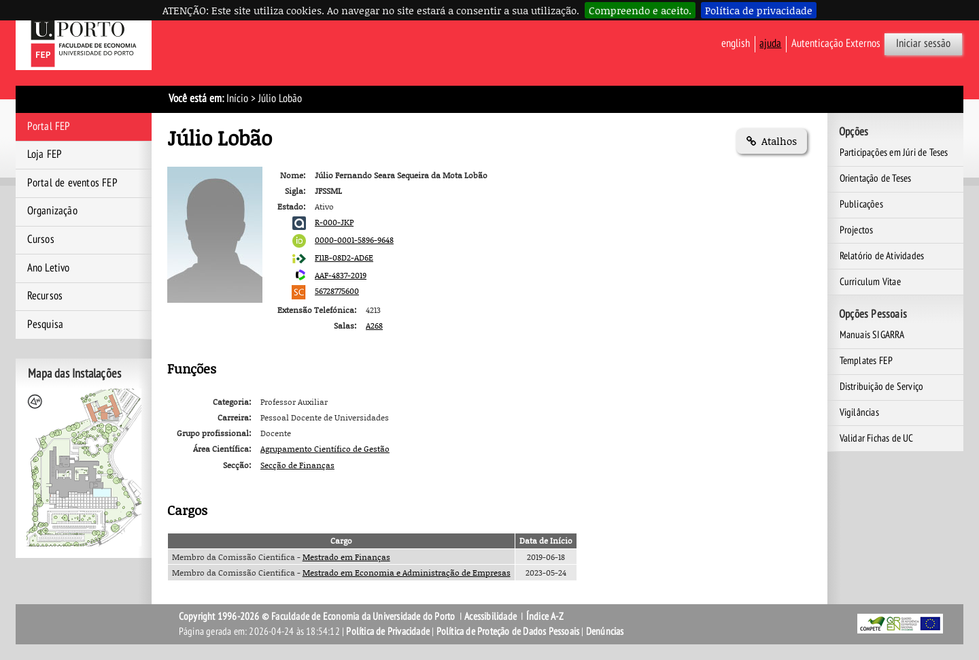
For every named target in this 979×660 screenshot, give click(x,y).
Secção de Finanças (297, 465)
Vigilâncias (859, 412)
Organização (52, 211)
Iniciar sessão (923, 43)
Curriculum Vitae (870, 282)
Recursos (45, 296)
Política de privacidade (758, 10)
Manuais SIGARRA (872, 335)
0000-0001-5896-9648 (354, 240)
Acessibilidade (490, 616)
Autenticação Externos (835, 43)
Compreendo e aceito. (640, 10)
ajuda (770, 43)
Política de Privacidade (388, 631)
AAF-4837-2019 (340, 275)
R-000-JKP (334, 222)
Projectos (857, 230)
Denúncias (605, 631)
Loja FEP (45, 154)
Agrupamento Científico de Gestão (325, 449)
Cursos (40, 239)
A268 (374, 325)
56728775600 (337, 291)
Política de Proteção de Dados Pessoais (508, 631)
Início (237, 98)
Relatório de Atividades (882, 256)
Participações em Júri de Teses (894, 152)
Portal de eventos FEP (72, 183)
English (735, 43)
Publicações (861, 204)
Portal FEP (49, 126)
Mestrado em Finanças (346, 557)
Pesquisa (45, 324)
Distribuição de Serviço (882, 386)
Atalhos (771, 141)
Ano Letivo (48, 268)
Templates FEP (866, 360)
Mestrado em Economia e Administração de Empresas (407, 572)
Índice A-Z (545, 616)
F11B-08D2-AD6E (344, 257)
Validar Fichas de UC (877, 438)
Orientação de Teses (876, 178)
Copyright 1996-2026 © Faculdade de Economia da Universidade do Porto (317, 616)
